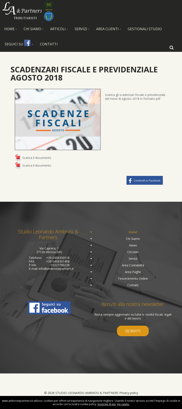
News (133, 245)
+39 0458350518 (58, 258)
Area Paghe (133, 272)
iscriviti (132, 331)
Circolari (132, 252)
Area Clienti (107, 29)
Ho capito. (123, 404)
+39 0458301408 (58, 261)
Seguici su (18, 43)
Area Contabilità (133, 265)
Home (9, 29)
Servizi (81, 29)
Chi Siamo (32, 29)
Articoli (58, 29)
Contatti (49, 44)
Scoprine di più (106, 404)
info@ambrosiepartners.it (56, 269)
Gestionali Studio (145, 29)
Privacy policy (128, 393)
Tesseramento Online (133, 278)
